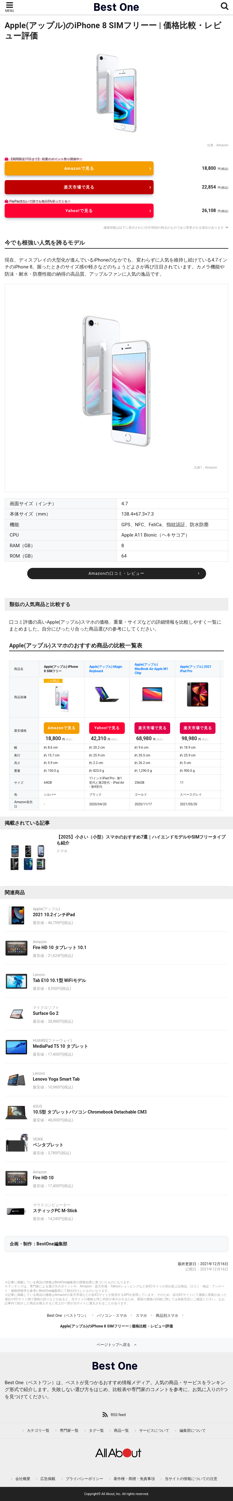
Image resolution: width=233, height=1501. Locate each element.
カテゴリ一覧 (38, 1430)
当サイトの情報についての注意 (191, 1479)
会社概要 (22, 1479)
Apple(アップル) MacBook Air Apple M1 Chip (151, 668)
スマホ (141, 1315)
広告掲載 (47, 1479)
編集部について (193, 1430)
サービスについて (154, 1430)
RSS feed (118, 1415)
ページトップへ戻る (113, 1345)
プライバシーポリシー (84, 1479)
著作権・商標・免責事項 (134, 1479)
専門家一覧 (69, 1430)
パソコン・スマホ (112, 1315)
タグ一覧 (96, 1430)
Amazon (222, 145)
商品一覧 (121, 1430)
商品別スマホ (167, 1315)
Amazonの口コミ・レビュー (116, 573)
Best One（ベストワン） (67, 1315)
